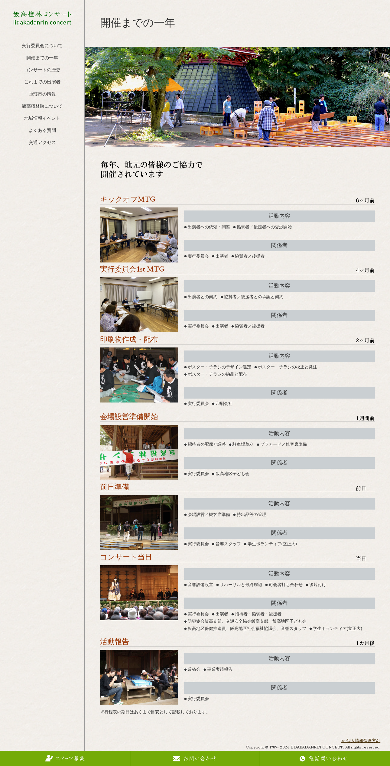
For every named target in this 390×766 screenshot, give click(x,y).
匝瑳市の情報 (42, 94)
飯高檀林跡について (42, 106)
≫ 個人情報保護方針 (360, 741)
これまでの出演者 (42, 82)
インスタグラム (42, 175)
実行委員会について (42, 46)
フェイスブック (42, 157)
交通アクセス (42, 142)
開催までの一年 (42, 58)
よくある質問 (42, 130)
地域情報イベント (42, 118)
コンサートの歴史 (42, 70)
